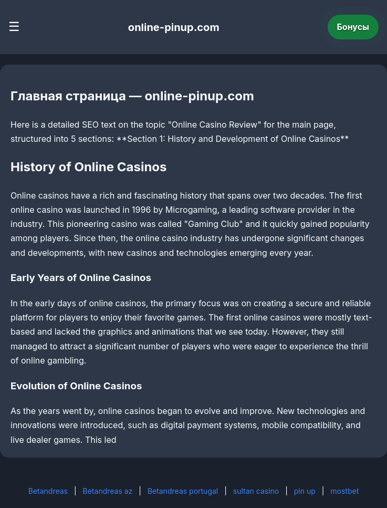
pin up (305, 490)
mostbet (344, 490)
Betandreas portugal (183, 490)
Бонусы (353, 27)
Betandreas (48, 490)
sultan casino (256, 490)
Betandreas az (108, 490)
